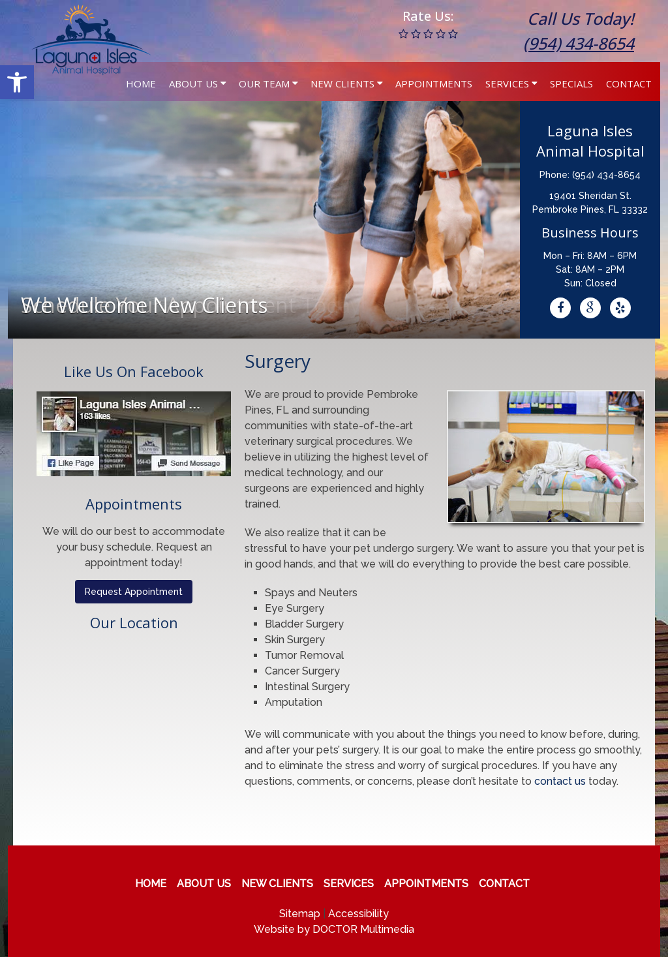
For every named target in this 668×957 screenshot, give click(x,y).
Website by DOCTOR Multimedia (334, 929)
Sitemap (299, 913)
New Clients (342, 83)
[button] (17, 82)
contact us (560, 781)
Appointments (433, 83)
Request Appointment (134, 591)
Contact (629, 83)
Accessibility (358, 913)
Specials (571, 83)
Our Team (264, 83)
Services (507, 83)
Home (141, 83)
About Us (193, 83)
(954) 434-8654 (578, 43)
